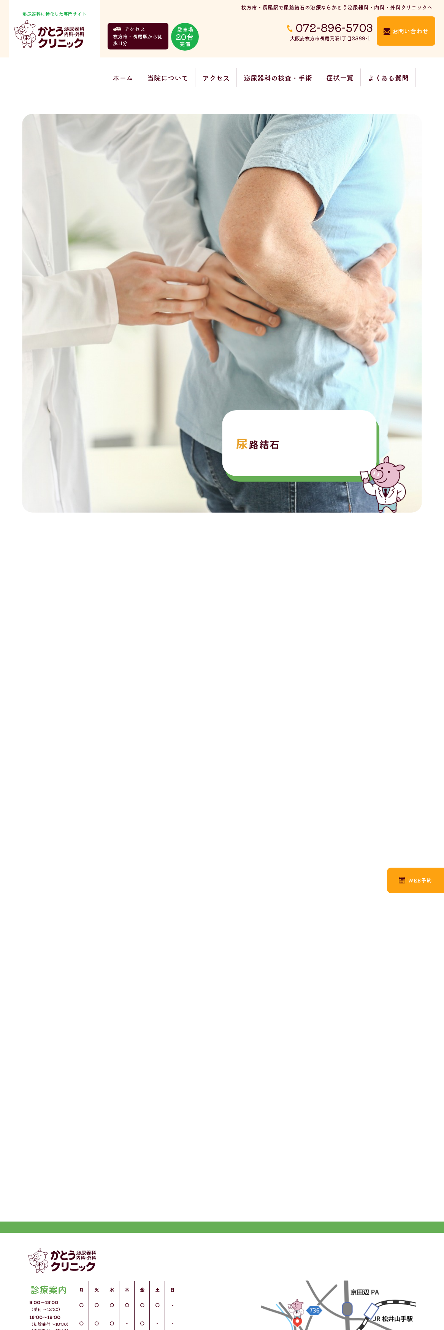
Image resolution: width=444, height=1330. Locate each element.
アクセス (216, 78)
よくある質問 (388, 78)
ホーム (123, 78)
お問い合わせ (406, 31)
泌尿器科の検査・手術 (278, 78)
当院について (167, 78)
